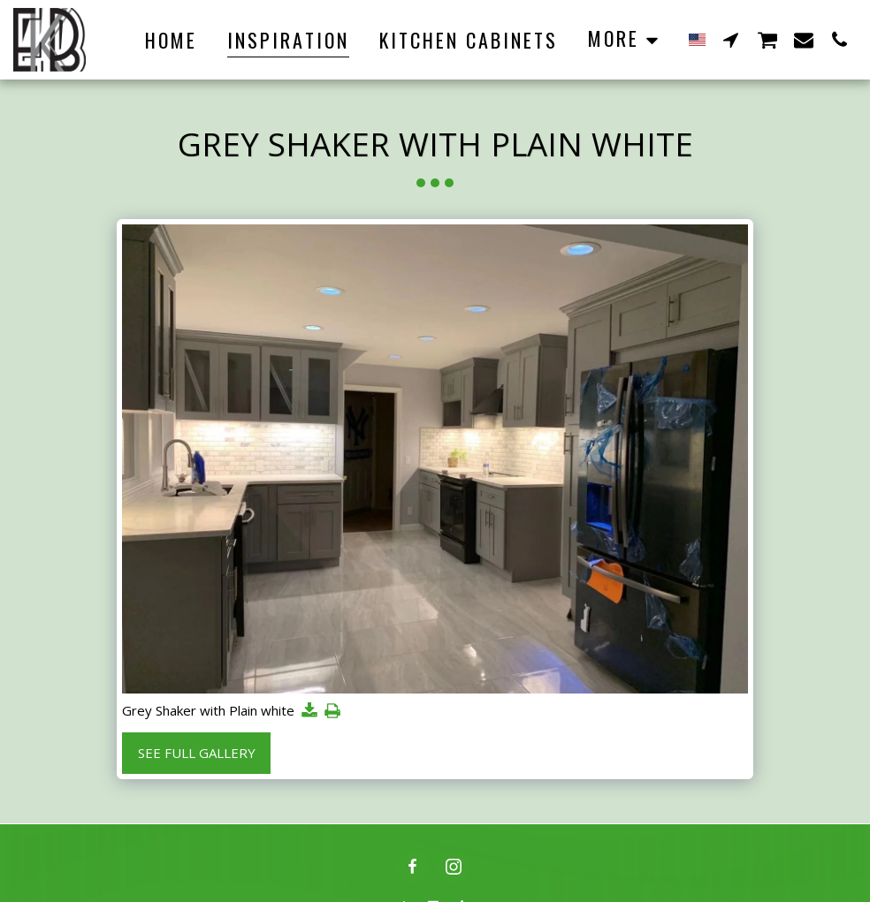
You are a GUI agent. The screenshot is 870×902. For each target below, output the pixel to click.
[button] (731, 39)
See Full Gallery (197, 753)
